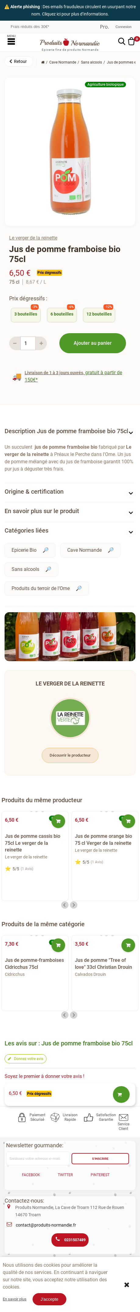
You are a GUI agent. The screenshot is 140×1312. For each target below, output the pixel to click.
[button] (19, 61)
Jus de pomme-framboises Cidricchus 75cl (34, 963)
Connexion (123, 27)
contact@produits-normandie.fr (46, 1225)
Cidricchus (15, 974)
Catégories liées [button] (26, 530)
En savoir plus (14, 1299)
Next (73, 905)
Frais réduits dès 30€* (30, 26)
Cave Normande (84, 550)
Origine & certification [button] (34, 491)
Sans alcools (25, 569)
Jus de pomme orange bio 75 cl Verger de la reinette (103, 839)
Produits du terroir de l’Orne (41, 588)
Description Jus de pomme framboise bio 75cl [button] (66, 431)
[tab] (70, 432)
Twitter (65, 1175)
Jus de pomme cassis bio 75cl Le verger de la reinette (32, 843)
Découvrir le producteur (70, 755)
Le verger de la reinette (33, 238)
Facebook (31, 1175)
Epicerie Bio (24, 550)
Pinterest (100, 1175)
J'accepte (49, 1299)
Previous (64, 905)
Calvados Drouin (90, 974)
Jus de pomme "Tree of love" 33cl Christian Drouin (103, 963)
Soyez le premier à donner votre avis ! (44, 1076)
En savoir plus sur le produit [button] (42, 511)
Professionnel (104, 27)
